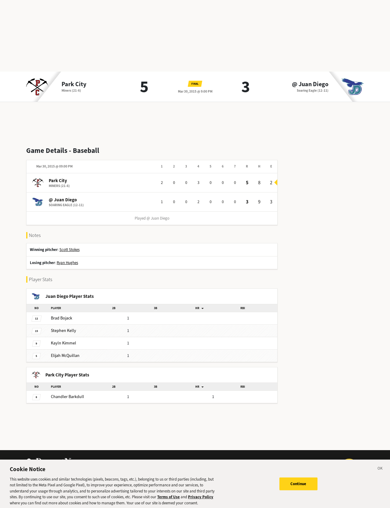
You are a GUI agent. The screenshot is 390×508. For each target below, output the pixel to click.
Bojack (61, 318)
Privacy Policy (200, 499)
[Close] (380, 471)
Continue (298, 486)
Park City (74, 84)
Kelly (63, 330)
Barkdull (67, 397)
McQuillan (65, 355)
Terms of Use (168, 499)
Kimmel (63, 343)
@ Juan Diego (310, 84)
